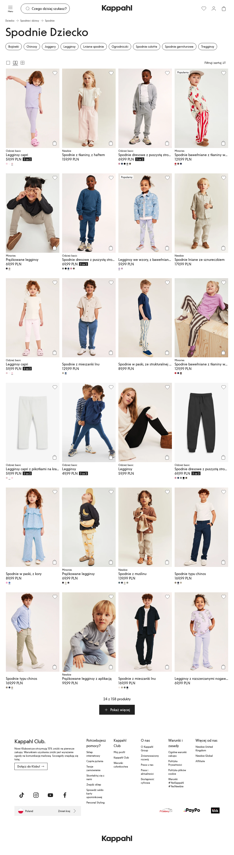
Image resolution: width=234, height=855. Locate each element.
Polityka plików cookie (177, 771)
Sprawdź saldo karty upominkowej (95, 793)
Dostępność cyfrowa (147, 780)
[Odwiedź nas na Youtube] (50, 795)
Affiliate (200, 761)
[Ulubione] (204, 8)
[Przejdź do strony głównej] (117, 8)
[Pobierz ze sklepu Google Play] (57, 779)
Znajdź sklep (93, 784)
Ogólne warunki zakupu (177, 753)
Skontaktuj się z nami (95, 777)
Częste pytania (94, 761)
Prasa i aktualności (147, 771)
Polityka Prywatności (175, 762)
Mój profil (119, 752)
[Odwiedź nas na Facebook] (64, 795)
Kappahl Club (121, 757)
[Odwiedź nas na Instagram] (36, 795)
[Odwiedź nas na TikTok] (21, 795)
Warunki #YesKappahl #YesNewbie (176, 782)
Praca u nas (147, 764)
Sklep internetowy (93, 753)
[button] (117, 710)
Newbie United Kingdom (204, 748)
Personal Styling (95, 802)
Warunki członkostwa (121, 764)
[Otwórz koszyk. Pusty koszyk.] (224, 8)
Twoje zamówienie (93, 768)
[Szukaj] (51, 8)
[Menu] (10, 8)
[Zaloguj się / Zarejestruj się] (214, 8)
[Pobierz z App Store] (27, 779)
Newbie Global (204, 755)
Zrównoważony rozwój (150, 757)
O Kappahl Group (147, 748)
